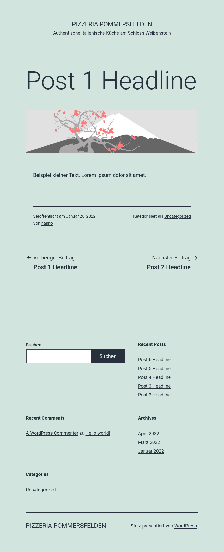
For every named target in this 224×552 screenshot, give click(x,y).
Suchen (33, 344)
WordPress (185, 526)
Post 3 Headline (154, 386)
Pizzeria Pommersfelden (112, 24)
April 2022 (148, 433)
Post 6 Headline (154, 359)
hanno (47, 223)
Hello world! (98, 433)
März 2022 (149, 442)
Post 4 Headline (154, 377)
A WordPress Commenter (52, 433)
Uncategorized (177, 216)
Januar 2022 (151, 451)
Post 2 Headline (154, 394)
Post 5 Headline (154, 368)
